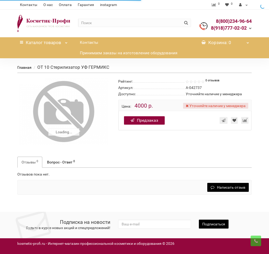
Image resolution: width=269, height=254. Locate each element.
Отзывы (30, 162)
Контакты (28, 5)
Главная (24, 67)
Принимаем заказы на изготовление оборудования (128, 53)
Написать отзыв (228, 187)
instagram (108, 5)
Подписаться (213, 224)
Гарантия (86, 5)
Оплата (65, 5)
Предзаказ (144, 120)
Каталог (43, 41)
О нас (48, 5)
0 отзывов (212, 80)
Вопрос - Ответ (61, 162)
